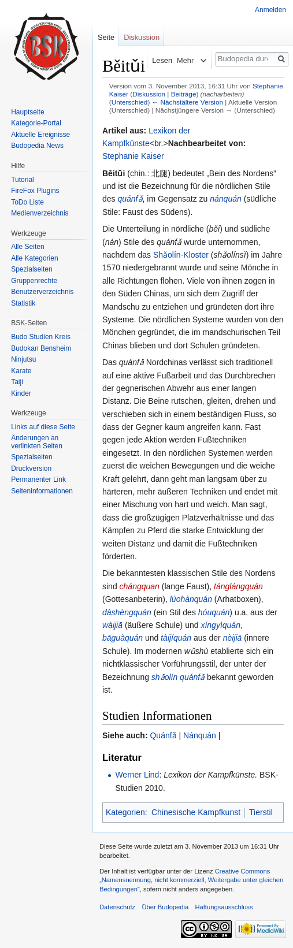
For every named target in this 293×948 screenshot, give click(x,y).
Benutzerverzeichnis (42, 292)
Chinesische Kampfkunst (195, 812)
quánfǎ (129, 198)
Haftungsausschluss (224, 907)
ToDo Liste (27, 202)
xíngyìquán (220, 625)
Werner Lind (137, 774)
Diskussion (148, 94)
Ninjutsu (23, 359)
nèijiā (232, 637)
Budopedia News (37, 146)
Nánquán (199, 735)
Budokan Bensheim (41, 348)
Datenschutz (117, 907)
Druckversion (31, 468)
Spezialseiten (31, 269)
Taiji (17, 382)
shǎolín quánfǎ (178, 677)
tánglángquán (238, 586)
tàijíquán (176, 637)
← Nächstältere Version (187, 102)
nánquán (226, 198)
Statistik (23, 303)
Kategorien (125, 812)
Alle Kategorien (34, 258)
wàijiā (112, 625)
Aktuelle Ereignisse (40, 135)
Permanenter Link (38, 479)
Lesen (156, 60)
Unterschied (130, 102)
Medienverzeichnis (39, 213)
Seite (106, 37)
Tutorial (22, 180)
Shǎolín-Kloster (181, 254)
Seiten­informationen (42, 491)
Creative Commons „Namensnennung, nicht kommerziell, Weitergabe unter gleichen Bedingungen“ (191, 880)
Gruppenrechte (34, 281)
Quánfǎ (163, 735)
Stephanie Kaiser (133, 156)
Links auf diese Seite (43, 427)
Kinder (21, 393)
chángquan (140, 586)
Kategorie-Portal (36, 123)
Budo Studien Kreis (41, 337)
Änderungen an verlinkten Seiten (36, 442)
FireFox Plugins (35, 191)
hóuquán (214, 612)
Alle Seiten (27, 247)
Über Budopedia (165, 907)
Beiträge (183, 94)
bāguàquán (122, 637)
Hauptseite (27, 112)
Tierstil (261, 812)
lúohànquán (191, 599)
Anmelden (270, 10)
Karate (21, 371)
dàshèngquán (126, 612)
